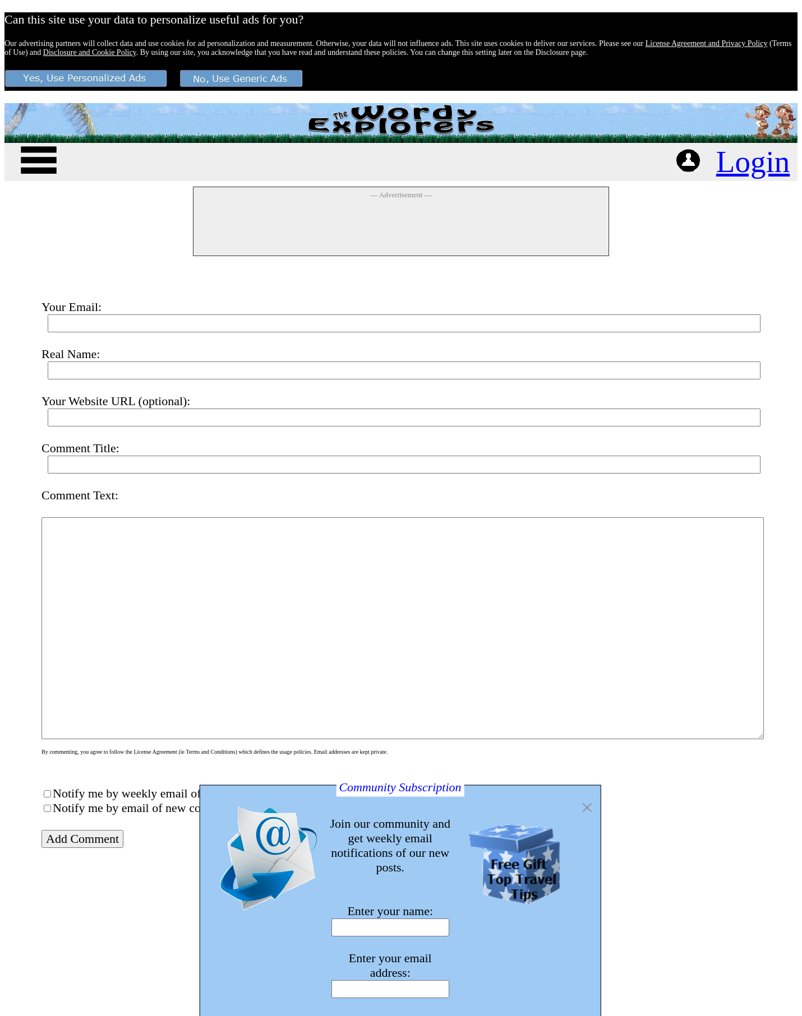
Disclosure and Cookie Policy (89, 52)
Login (753, 162)
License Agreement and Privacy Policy (707, 43)
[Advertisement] (401, 227)
